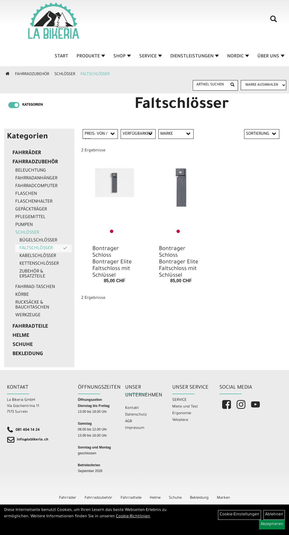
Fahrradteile (30, 327)
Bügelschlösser (38, 240)
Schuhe (22, 345)
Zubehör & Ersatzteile (32, 274)
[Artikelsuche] (271, 22)
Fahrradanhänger (36, 178)
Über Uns (271, 56)
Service (151, 56)
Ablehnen (274, 515)
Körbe (22, 294)
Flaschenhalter (33, 201)
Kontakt (132, 408)
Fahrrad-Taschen (35, 287)
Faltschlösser (95, 74)
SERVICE (179, 400)
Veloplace (180, 420)
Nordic (238, 56)
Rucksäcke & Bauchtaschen (32, 305)
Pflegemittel (30, 217)
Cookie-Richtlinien (133, 516)
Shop (122, 56)
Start (62, 56)
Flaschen (26, 194)
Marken (223, 498)
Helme (20, 336)
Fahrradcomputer (36, 186)
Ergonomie (181, 413)
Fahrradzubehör (32, 74)
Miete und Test (185, 407)
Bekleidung (27, 354)
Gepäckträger (31, 209)
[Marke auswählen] (263, 85)
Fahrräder (26, 153)
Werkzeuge (27, 315)
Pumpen (24, 225)
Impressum (134, 428)
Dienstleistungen (195, 56)
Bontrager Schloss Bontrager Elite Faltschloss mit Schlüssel (112, 262)
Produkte (91, 56)
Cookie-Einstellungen (239, 515)
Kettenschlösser (39, 263)
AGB (128, 421)
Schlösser (64, 74)
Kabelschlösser (37, 256)
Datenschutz (136, 415)
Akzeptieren (272, 524)
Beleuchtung (30, 170)
